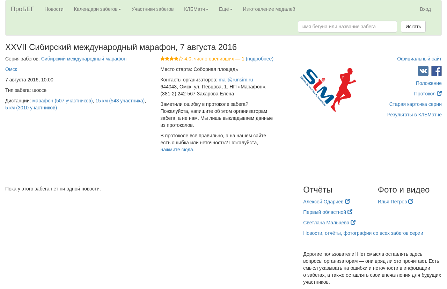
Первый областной (327, 212)
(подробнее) (259, 59)
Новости (54, 9)
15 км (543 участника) (120, 100)
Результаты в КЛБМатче (414, 114)
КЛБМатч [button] (196, 9)
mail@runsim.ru (236, 79)
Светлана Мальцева (329, 222)
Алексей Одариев (326, 201)
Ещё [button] (226, 9)
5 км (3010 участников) (31, 107)
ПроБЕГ (22, 9)
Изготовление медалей (269, 9)
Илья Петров (395, 201)
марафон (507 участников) (62, 100)
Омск (11, 69)
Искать (413, 26)
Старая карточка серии (415, 104)
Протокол (428, 93)
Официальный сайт (419, 59)
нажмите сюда (176, 149)
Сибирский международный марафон (83, 59)
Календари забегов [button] (97, 9)
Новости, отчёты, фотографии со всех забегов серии (363, 233)
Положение (429, 83)
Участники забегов (153, 9)
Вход (425, 9)
